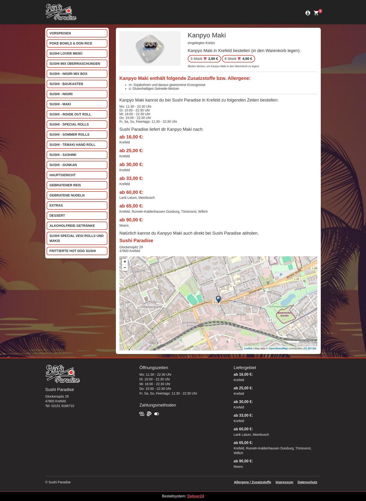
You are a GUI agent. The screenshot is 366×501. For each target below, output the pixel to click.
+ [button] (125, 262)
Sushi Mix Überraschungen (74, 63)
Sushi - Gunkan (63, 165)
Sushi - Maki (60, 104)
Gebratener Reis (65, 185)
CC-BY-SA (310, 348)
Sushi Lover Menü (65, 53)
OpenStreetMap (278, 348)
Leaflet (248, 348)
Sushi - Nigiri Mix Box (68, 74)
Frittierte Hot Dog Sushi (72, 251)
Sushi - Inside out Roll (70, 114)
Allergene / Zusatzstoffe (252, 482)
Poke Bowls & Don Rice (70, 43)
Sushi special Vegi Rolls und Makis (76, 238)
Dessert (57, 215)
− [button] (125, 268)
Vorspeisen (60, 33)
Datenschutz (307, 482)
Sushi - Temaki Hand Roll (72, 145)
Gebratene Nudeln (67, 195)
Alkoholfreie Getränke (72, 226)
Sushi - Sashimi (62, 155)
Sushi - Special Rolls (69, 124)
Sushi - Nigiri (61, 94)
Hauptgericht (62, 175)
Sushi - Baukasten (66, 84)
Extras (56, 205)
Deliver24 (195, 496)
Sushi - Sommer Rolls (69, 134)
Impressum (284, 482)
